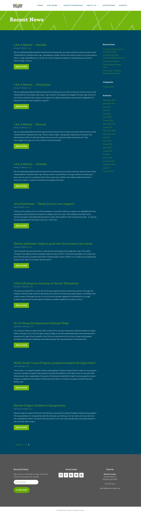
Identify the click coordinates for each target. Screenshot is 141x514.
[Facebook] (66, 475)
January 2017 (107, 144)
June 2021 (106, 107)
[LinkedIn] (71, 475)
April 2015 (106, 154)
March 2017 (107, 141)
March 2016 (107, 148)
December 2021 (109, 103)
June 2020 (107, 114)
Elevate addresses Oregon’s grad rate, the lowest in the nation (53, 243)
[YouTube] (81, 475)
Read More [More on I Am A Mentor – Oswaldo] (21, 186)
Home (40, 5)
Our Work (54, 5)
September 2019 (109, 124)
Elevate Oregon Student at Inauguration (40, 405)
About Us (94, 5)
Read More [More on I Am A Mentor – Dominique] (21, 106)
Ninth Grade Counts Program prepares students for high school (54, 363)
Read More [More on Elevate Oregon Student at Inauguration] (21, 427)
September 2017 (109, 134)
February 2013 (108, 171)
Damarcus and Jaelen (111, 61)
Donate (123, 5)
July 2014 (106, 168)
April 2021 (106, 110)
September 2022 (109, 100)
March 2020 (107, 117)
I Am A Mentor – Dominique (32, 84)
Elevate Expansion (73, 5)
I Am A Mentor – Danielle (30, 44)
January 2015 (107, 158)
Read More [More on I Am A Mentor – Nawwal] (21, 146)
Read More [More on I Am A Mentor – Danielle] (21, 67)
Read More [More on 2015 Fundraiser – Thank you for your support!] (21, 226)
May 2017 (106, 137)
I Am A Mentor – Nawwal (30, 124)
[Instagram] (61, 475)
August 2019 (107, 127)
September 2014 (109, 164)
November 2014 (109, 161)
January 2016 (107, 151)
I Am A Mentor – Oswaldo (30, 164)
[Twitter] (76, 475)
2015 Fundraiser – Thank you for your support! (44, 204)
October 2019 (108, 120)
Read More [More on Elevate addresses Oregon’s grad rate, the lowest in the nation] (21, 266)
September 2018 (109, 131)
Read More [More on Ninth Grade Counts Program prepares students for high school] (21, 388)
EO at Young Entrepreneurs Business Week (41, 323)
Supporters (109, 5)
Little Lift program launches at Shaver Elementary (46, 283)
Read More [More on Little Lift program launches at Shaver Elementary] (21, 305)
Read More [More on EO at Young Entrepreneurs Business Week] (21, 345)
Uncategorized (108, 87)
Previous (18, 445)
